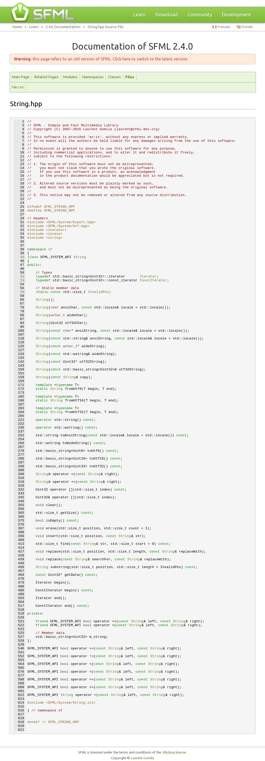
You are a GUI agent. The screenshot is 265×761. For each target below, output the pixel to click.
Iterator (148, 276)
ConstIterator (153, 280)
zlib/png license (174, 752)
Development (236, 14)
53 (19, 280)
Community (200, 14)
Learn (139, 14)
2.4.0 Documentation (63, 27)
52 (19, 276)
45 (19, 257)
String (79, 257)
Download (166, 14)
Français (224, 27)
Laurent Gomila (142, 758)
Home (17, 27)
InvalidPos (98, 292)
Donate (247, 27)
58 (19, 292)
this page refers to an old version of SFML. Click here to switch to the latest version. (101, 59)
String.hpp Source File (105, 27)
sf (50, 249)
